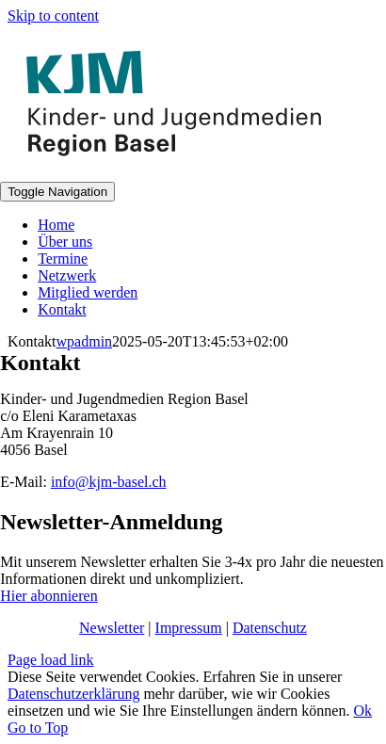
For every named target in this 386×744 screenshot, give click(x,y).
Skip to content (53, 16)
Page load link (51, 660)
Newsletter (111, 628)
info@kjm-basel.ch (109, 482)
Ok (362, 711)
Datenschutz (270, 628)
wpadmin (84, 341)
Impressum (188, 628)
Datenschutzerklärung (73, 694)
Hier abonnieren (49, 596)
